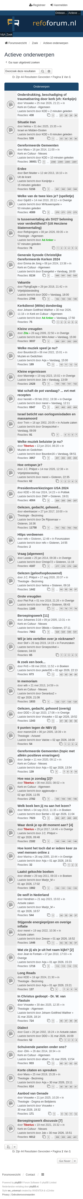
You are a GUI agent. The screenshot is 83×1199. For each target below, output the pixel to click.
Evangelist (48, 271)
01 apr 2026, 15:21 (60, 985)
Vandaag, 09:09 (26, 430)
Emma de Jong (32, 263)
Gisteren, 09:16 (61, 585)
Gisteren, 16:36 (26, 523)
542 (69, 275)
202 (69, 341)
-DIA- (26, 1051)
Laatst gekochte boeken (35, 871)
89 (71, 720)
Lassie (27, 558)
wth (25, 685)
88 (66, 720)
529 (63, 631)
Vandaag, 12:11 (60, 403)
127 (63, 701)
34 (66, 138)
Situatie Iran (26, 122)
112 (57, 966)
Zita (25, 333)
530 (69, 631)
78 (76, 608)
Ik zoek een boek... (31, 662)
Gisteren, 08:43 (61, 604)
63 (76, 1063)
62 (71, 1063)
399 (63, 1137)
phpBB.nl (34, 1186)
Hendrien (28, 899)
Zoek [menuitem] (9, 34)
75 (61, 608)
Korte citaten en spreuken (37, 1070)
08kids (45, 627)
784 (75, 527)
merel (45, 403)
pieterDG (47, 670)
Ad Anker (47, 240)
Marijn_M (47, 879)
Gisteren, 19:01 (59, 496)
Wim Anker (48, 337)
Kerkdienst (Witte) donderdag (39, 305)
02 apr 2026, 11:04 (63, 814)
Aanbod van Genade (32, 1093)
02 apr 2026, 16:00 (63, 740)
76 (66, 608)
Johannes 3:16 (32, 619)
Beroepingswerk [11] (33, 615)
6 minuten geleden (61, 134)
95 (66, 589)
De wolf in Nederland (33, 895)
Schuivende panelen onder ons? (42, 1047)
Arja (44, 360)
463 (69, 407)
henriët (27, 399)
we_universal (14, 1190)
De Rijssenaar (50, 519)
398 (57, 1137)
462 (63, 407)
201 (63, 341)
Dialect (22, 1028)
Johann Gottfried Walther (38, 309)
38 (61, 1086)
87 (61, 720)
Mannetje (28, 375)
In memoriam (27, 681)
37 (76, 915)
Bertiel (45, 814)
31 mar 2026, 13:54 (62, 1059)
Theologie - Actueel (28, 735)
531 (75, 631)
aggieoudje (48, 790)
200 (57, 341)
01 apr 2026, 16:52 (64, 938)
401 (75, 1137)
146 (75, 841)
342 (63, 189)
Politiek (65, 492)
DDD (44, 294)
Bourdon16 (30, 352)
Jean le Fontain (32, 954)
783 (69, 527)
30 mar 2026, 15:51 (60, 1132)
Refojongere (30, 232)
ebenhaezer (30, 511)
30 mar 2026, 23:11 (60, 1082)
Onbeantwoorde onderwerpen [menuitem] (61, 13)
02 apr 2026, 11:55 (28, 794)
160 (63, 383)
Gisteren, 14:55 (58, 542)
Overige (67, 200)
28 (66, 115)
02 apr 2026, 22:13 (66, 670)
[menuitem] (6, 1195)
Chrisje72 (47, 562)
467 (63, 818)
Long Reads (26, 973)
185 (75, 298)
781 (57, 527)
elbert (45, 1059)
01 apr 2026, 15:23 (60, 962)
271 (63, 212)
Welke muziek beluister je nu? (40, 441)
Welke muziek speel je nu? (37, 348)
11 (66, 364)
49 (76, 1020)
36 (76, 138)
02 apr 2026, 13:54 (60, 767)
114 (69, 966)
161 (69, 383)
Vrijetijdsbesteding (28, 290)
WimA (27, 810)
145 (69, 841)
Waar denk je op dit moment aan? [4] (45, 825)
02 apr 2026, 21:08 (28, 697)
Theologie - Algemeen (30, 236)
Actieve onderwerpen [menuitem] (74, 13)
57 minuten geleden (29, 244)
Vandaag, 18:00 (66, 271)
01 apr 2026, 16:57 (28, 911)
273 (75, 212)
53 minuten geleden (29, 208)
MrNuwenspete (51, 204)
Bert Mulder (30, 173)
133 (75, 888)
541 (63, 275)
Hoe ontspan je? (29, 465)
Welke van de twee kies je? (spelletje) (45, 196)
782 (63, 527)
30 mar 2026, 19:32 (29, 1109)
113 (63, 966)
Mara (26, 149)
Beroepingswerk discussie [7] (39, 1120)
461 (57, 407)
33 (61, 138)
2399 (60, 161)
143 (57, 841)
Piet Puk (28, 600)
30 (76, 115)
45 (76, 674)
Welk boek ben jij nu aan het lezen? (44, 806)
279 (69, 566)
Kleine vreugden (29, 329)
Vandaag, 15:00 (67, 337)
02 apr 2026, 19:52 (66, 716)
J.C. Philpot (30, 469)
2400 (67, 161)
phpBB (18, 1182)
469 (75, 818)
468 (69, 818)
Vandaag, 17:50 (65, 318)
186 (75, 798)
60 (61, 1063)
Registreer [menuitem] (37, 5)
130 (57, 888)
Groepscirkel (49, 426)
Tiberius (28, 445)
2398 (53, 161)
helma (27, 126)
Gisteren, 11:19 (65, 562)
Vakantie (23, 282)
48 (71, 1020)
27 (61, 115)
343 (69, 189)
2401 (74, 161)
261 (57, 457)
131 (63, 888)
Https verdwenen (30, 534)
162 (75, 383)
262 (63, 457)
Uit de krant (24, 177)
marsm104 (29, 731)
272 (69, 212)
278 (63, 566)
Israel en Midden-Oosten (31, 130)
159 (57, 383)
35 (71, 138)
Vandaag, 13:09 (58, 379)
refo (25, 538)
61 (66, 1063)
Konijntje (47, 181)
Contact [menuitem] (30, 1174)
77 (71, 608)
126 (57, 701)
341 (57, 189)
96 (71, 589)
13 (76, 364)
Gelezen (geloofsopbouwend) (39, 573)
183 (63, 298)
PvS (25, 666)
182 (57, 298)
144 (63, 841)
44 (71, 674)
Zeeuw (46, 938)
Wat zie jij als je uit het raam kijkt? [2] (45, 950)
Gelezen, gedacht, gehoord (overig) (44, 708)
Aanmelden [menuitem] (59, 5)
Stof (25, 643)
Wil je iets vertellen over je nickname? (46, 639)
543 (75, 275)
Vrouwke (28, 103)
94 (61, 589)
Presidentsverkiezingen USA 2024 (43, 488)
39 (66, 1086)
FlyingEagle (30, 286)
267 (75, 500)
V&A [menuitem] (3, 34)
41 (76, 1086)
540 (57, 275)
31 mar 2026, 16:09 (61, 1036)
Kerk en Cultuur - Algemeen (33, 107)
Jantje (27, 759)
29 (71, 115)
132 (69, 888)
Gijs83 (27, 200)
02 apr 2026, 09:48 (28, 837)
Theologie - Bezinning (30, 515)
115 (75, 966)
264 (75, 457)
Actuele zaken (68, 422)
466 (57, 818)
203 (75, 341)
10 (61, 364)
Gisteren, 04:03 (26, 651)
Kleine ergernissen (31, 371)
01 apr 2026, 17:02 (28, 884)
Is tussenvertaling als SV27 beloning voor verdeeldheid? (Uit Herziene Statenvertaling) (45, 223)
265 (63, 500)
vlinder (27, 875)
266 (69, 500)
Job (44, 379)
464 (75, 407)
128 (69, 701)
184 (69, 298)
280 (75, 566)
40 (71, 1086)
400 (69, 1137)
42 (61, 674)
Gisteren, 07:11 (61, 627)
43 (66, 674)
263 (69, 457)
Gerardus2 (48, 693)
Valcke (45, 740)
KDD (44, 111)
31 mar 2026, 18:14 (29, 1016)
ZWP (45, 496)
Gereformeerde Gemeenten (38, 145)
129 (75, 701)
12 (71, 364)
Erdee (21, 169)
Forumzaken (62, 538)
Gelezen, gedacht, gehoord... (39, 507)
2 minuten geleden (61, 111)
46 (61, 1020)
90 (76, 720)
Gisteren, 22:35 (60, 477)
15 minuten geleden (29, 185)
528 (57, 631)
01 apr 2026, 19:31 (60, 860)
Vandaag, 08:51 (67, 453)
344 (75, 189)
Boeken (64, 666)
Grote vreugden (29, 596)
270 (57, 212)
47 (66, 1020)
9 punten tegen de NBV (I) (36, 727)
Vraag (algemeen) (30, 554)
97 (76, 589)
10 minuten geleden (61, 157)
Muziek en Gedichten (29, 356)
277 (57, 566)
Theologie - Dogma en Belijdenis (36, 1101)
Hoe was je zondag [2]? (35, 778)
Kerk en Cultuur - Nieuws (32, 153)
